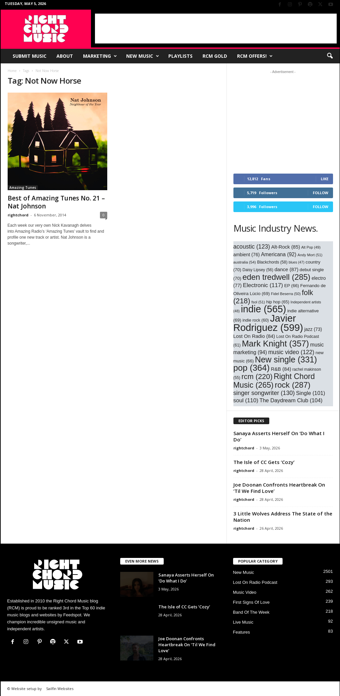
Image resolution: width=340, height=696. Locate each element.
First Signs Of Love (251, 602)
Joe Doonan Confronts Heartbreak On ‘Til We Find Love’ (279, 487)
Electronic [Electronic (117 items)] (263, 285)
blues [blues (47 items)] (296, 262)
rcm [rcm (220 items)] (257, 376)
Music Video (245, 592)
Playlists (180, 56)
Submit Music (29, 56)
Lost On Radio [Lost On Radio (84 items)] (254, 336)
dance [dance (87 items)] (286, 269)
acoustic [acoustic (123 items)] (251, 246)
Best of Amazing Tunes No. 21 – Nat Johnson (56, 202)
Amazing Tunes (22, 187)
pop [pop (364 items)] (251, 367)
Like (324, 178)
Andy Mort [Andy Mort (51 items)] (310, 255)
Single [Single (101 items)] (310, 393)
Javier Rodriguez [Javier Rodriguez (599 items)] (268, 323)
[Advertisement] (216, 28)
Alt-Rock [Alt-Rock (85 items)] (285, 247)
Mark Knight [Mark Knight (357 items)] (275, 343)
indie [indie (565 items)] (263, 309)
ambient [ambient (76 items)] (246, 254)
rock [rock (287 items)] (292, 384)
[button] (329, 56)
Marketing (100, 56)
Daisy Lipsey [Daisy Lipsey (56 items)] (257, 270)
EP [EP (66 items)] (291, 285)
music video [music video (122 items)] (291, 352)
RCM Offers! (255, 56)
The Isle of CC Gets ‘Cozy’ (264, 462)
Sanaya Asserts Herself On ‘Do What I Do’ (278, 436)
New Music (142, 56)
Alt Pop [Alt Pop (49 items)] (310, 247)
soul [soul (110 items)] (245, 400)
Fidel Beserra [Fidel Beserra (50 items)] (285, 294)
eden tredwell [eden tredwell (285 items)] (276, 276)
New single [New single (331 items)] (286, 359)
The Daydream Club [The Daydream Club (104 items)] (290, 400)
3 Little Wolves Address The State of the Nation (282, 516)
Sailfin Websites (59, 688)
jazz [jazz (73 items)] (313, 329)
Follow (320, 192)
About (64, 56)
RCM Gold (215, 56)
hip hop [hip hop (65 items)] (278, 301)
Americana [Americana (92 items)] (279, 254)
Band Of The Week (251, 612)
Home (12, 70)
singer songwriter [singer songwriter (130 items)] (264, 393)
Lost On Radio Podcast (255, 582)
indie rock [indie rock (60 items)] (255, 320)
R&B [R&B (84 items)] (281, 369)
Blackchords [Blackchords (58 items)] (272, 262)
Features (241, 632)
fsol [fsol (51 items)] (258, 302)
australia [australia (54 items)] (244, 262)
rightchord (18, 214)
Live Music (243, 622)
